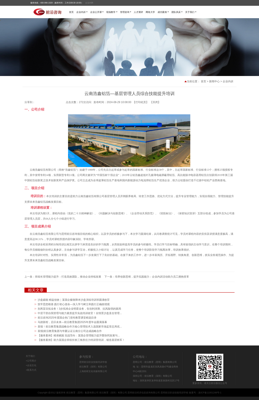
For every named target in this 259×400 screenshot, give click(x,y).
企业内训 (228, 81)
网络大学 (150, 12)
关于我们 (30, 356)
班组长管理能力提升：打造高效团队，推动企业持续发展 (68, 276)
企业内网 (89, 3)
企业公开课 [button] (96, 12)
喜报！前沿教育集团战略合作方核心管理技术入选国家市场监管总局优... (80, 326)
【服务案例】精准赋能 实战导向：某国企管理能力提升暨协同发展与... (79, 335)
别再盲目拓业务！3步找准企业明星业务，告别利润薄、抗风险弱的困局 (79, 308)
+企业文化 (31, 365)
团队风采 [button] (176, 12)
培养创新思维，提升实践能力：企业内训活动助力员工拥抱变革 (152, 276)
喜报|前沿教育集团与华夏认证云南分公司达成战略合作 (70, 331)
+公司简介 (31, 360)
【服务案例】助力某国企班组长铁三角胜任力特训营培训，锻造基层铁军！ (81, 340)
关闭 (155, 102)
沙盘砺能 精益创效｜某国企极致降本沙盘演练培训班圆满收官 (74, 299)
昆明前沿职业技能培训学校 (93, 362)
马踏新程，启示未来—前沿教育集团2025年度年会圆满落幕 (72, 322)
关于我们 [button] (189, 12)
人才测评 (138, 12)
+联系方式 (31, 370)
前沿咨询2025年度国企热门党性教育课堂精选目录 (67, 317)
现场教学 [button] (110, 12)
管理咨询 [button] (124, 12)
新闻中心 (214, 81)
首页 (71, 12)
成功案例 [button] (162, 12)
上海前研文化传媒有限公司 (93, 371)
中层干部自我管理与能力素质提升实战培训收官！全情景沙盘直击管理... (80, 313)
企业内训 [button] (81, 12)
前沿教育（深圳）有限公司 (93, 366)
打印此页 (140, 102)
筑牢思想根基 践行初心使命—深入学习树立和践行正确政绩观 (74, 304)
